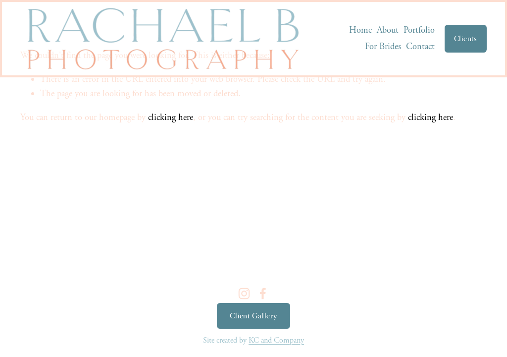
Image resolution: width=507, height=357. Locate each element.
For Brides (383, 47)
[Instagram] (244, 293)
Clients (465, 38)
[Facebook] (263, 293)
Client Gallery (253, 315)
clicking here (170, 117)
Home (360, 30)
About (388, 30)
